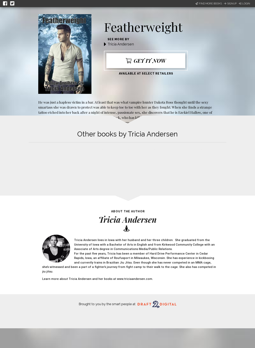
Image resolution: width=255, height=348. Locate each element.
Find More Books (208, 3)
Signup (230, 3)
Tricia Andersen (121, 44)
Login (244, 3)
